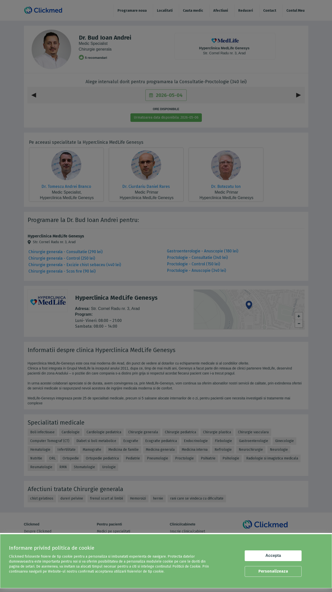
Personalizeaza (273, 571)
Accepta (273, 555)
